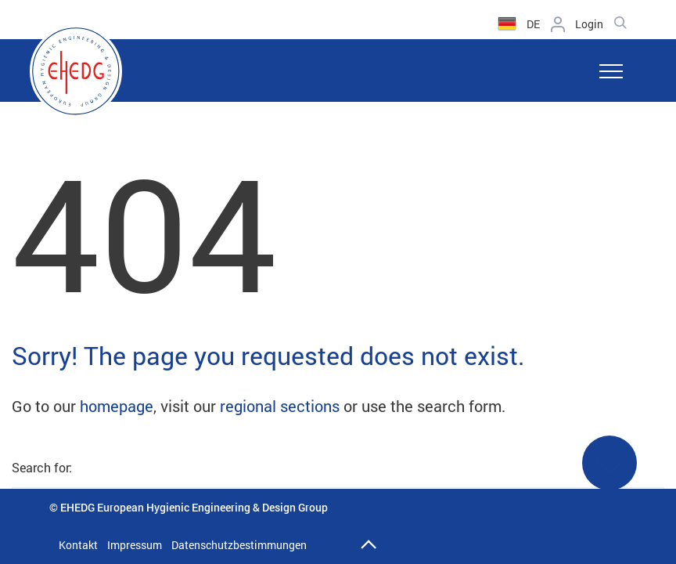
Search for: (42, 467)
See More (609, 473)
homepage (116, 406)
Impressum (134, 544)
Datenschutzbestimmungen (239, 544)
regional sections (280, 406)
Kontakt (78, 544)
